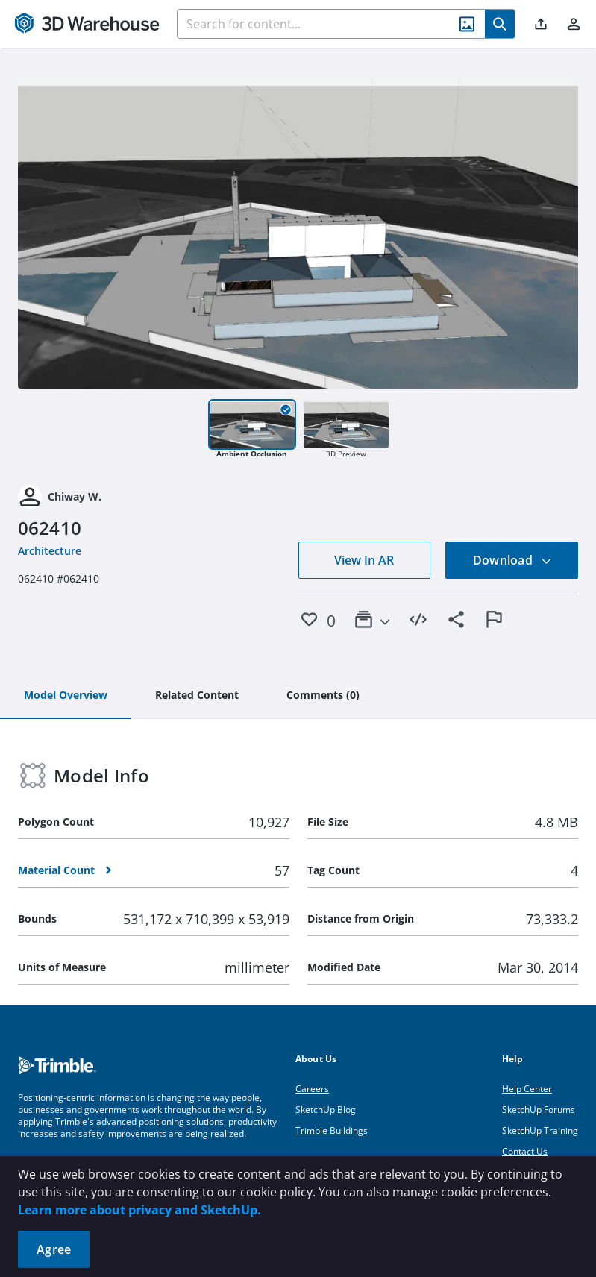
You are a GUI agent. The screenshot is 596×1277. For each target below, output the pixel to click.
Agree (54, 1249)
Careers (312, 1088)
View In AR (364, 560)
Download (512, 560)
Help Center (527, 1088)
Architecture (49, 551)
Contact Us (525, 1151)
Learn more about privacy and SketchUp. (139, 1210)
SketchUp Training (540, 1130)
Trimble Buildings (331, 1130)
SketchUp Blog (325, 1109)
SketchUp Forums (538, 1109)
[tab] (65, 696)
